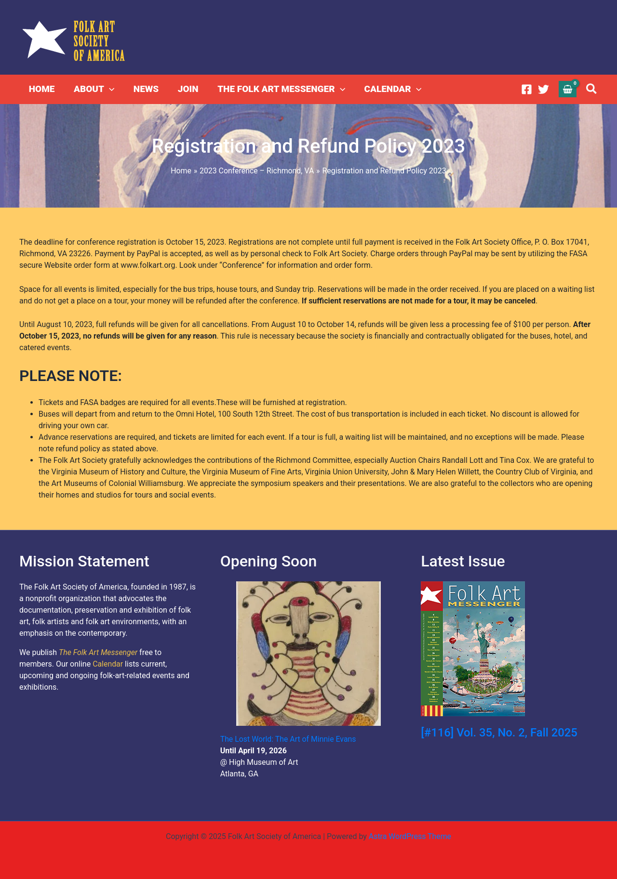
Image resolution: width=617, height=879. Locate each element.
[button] (592, 89)
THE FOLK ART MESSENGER (278, 89)
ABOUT (93, 89)
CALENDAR (388, 89)
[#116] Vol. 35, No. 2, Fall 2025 (499, 732)
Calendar (108, 664)
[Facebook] (526, 89)
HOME (41, 88)
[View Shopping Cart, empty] (568, 89)
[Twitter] (543, 89)
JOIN (185, 88)
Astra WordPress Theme (409, 836)
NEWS (144, 88)
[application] (108, 89)
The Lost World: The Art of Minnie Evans (288, 739)
